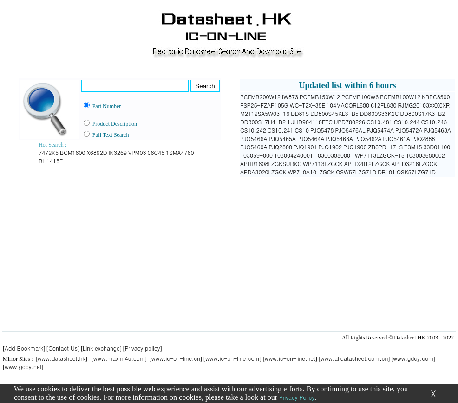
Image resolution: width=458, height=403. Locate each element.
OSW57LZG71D (356, 172)
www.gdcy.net (23, 367)
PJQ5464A (311, 138)
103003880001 (333, 155)
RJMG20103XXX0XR (424, 105)
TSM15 (413, 147)
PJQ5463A (339, 138)
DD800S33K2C (379, 113)
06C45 (156, 152)
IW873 (290, 97)
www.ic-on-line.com (232, 358)
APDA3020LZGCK (263, 172)
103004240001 (293, 155)
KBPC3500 (436, 97)
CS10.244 (407, 122)
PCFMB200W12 (260, 97)
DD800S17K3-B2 (422, 113)
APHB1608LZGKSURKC (270, 163)
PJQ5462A (368, 138)
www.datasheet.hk (61, 358)
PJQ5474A (380, 130)
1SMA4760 (180, 152)
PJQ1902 (330, 147)
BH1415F (51, 161)
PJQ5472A (409, 130)
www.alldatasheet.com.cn (354, 358)
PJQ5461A (397, 138)
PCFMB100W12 (400, 97)
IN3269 (117, 152)
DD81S (300, 113)
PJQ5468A (437, 130)
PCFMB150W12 (320, 97)
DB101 (386, 172)
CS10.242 (253, 130)
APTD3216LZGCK (414, 163)
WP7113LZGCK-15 (380, 155)
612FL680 (384, 105)
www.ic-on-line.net (290, 358)
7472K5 (49, 152)
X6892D (97, 152)
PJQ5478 (322, 130)
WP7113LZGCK (323, 163)
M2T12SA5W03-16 (264, 113)
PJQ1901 (305, 147)
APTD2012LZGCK (367, 163)
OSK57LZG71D (416, 172)
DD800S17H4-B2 (263, 122)
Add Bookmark (24, 348)
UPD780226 (349, 122)
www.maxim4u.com (119, 358)
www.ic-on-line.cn (175, 358)
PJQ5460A (254, 147)
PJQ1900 (355, 147)
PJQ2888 (423, 138)
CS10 (302, 130)
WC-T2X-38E (307, 105)
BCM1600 (72, 152)
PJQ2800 (281, 147)
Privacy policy (142, 348)
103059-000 (256, 155)
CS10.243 (434, 122)
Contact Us (63, 348)
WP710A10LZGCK (311, 172)
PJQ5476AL (350, 130)
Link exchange (101, 348)
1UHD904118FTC (310, 122)
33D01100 (437, 147)
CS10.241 (281, 130)
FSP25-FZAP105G (264, 105)
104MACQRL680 (348, 105)
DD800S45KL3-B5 (334, 113)
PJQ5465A (282, 138)
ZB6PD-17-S (385, 147)
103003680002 (425, 155)
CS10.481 (379, 122)
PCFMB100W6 (360, 97)
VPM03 (137, 152)
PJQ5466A (254, 138)
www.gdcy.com (413, 358)
